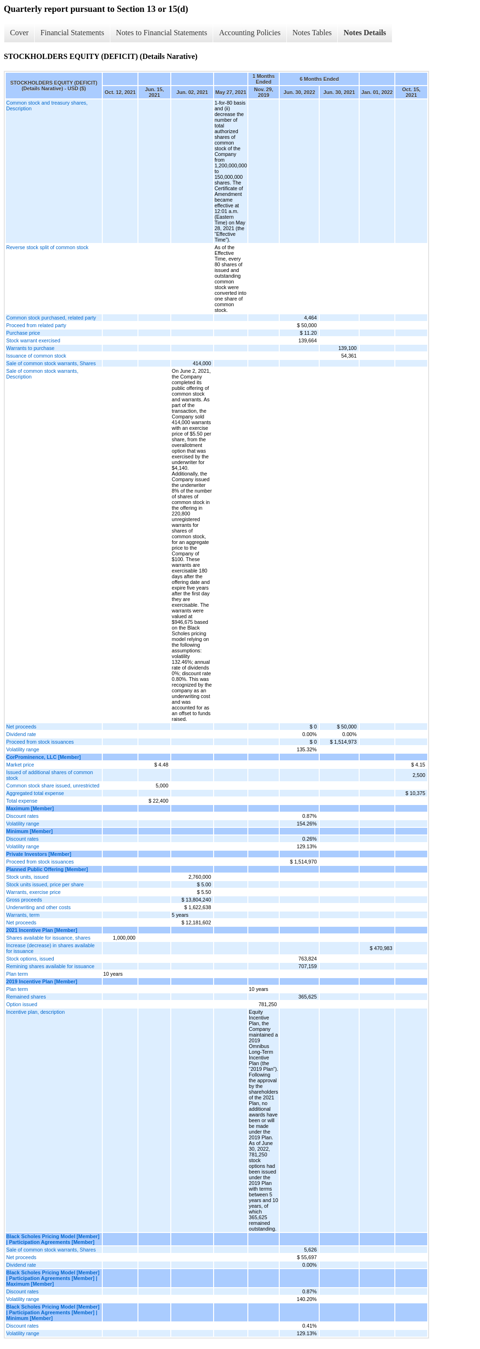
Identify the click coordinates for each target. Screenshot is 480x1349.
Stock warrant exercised (33, 340)
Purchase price (23, 333)
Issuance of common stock (36, 356)
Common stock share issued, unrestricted (52, 785)
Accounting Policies (249, 33)
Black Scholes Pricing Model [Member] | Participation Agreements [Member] (52, 1239)
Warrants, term (22, 915)
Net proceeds (21, 726)
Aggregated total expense (35, 793)
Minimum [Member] (29, 831)
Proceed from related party (36, 325)
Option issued (21, 1004)
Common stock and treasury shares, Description (47, 105)
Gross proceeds (24, 900)
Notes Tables (312, 33)
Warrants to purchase (30, 348)
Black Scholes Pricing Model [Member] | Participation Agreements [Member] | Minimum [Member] (52, 1312)
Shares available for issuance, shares (48, 938)
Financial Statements (72, 33)
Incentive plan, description (35, 1012)
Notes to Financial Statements (161, 33)
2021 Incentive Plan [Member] (41, 930)
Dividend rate (21, 734)
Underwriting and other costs (38, 907)
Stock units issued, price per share (45, 884)
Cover (19, 33)
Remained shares (26, 997)
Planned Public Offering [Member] (47, 869)
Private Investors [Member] (38, 854)
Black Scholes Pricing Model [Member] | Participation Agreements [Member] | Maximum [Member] (52, 1278)
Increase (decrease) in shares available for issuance (50, 948)
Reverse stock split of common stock (47, 247)
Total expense (22, 801)
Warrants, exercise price (33, 892)
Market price (20, 764)
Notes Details (364, 33)
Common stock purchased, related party (51, 317)
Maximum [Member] (30, 808)
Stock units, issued (27, 877)
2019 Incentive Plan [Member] (41, 981)
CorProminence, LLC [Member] (43, 757)
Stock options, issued (30, 958)
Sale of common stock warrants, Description (42, 373)
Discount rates (22, 816)
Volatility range (22, 749)
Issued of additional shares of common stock (49, 775)
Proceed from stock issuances (40, 742)
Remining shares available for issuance (50, 966)
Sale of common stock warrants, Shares (51, 363)
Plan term (17, 974)
